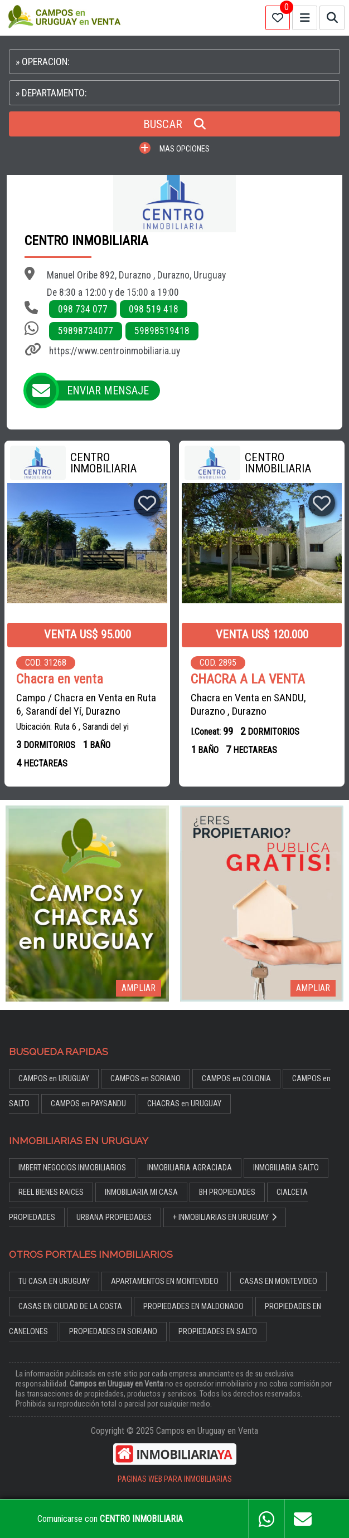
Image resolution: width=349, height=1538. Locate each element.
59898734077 (85, 330)
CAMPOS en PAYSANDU (88, 1104)
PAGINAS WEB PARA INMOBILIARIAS (175, 1479)
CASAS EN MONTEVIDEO (278, 1281)
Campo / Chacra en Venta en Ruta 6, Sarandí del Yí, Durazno (86, 704)
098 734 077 (83, 309)
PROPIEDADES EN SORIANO (113, 1331)
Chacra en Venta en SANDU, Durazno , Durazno (248, 704)
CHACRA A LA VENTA (248, 679)
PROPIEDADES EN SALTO (217, 1331)
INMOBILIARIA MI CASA (141, 1192)
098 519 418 (153, 309)
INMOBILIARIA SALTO (286, 1168)
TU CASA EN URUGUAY (54, 1281)
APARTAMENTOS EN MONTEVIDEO (165, 1281)
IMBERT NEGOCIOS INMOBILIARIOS (72, 1168)
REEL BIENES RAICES (51, 1192)
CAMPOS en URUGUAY (53, 1078)
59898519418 (162, 330)
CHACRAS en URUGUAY (184, 1104)
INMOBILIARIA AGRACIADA (189, 1168)
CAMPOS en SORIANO (145, 1078)
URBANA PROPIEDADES (114, 1217)
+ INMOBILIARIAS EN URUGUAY (225, 1217)
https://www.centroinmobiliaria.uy (114, 351)
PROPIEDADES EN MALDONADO (193, 1306)
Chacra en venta (59, 679)
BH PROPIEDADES (227, 1192)
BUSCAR (174, 124)
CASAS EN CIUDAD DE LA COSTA (70, 1306)
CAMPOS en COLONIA (236, 1078)
